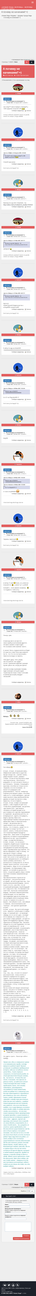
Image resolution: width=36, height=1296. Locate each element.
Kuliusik (19, 139)
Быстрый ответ (11, 1196)
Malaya (19, 189)
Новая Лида (17, 1293)
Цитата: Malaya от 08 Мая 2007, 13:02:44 (14, 388)
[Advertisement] (18, 40)
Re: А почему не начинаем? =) (15, 101)
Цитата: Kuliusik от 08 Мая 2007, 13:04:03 (14, 484)
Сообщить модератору (18, 110)
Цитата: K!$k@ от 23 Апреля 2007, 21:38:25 (15, 153)
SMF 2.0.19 (4, 1288)
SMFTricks (9, 1291)
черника (19, 464)
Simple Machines (19, 1288)
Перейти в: (23, 1191)
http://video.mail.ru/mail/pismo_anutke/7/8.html (18, 205)
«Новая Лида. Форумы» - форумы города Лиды (16, 8)
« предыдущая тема (17, 59)
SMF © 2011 (11, 1288)
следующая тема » (28, 59)
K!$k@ (19, 93)
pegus (19, 1043)
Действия (7, 99)
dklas (19, 702)
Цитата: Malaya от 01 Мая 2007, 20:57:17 (14, 240)
